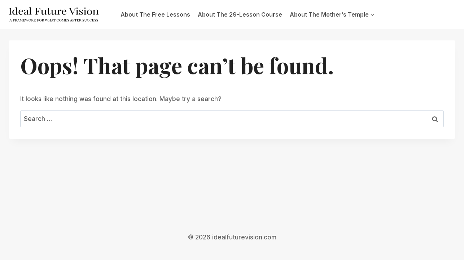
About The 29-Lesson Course (240, 14)
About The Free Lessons (155, 14)
